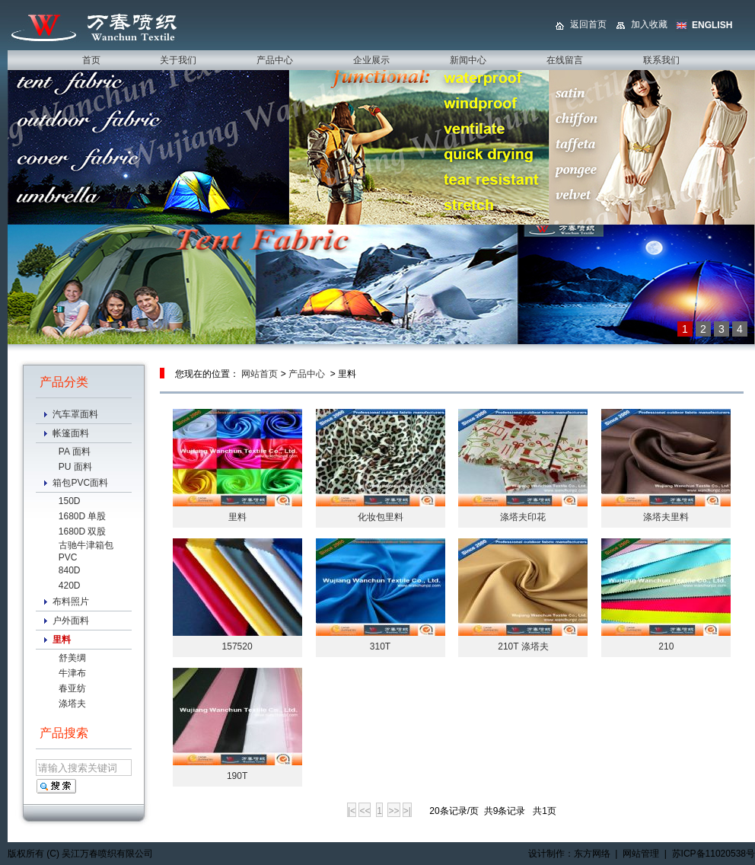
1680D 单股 (83, 516)
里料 (237, 517)
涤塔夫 (72, 703)
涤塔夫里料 (666, 517)
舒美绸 (72, 658)
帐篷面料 (71, 433)
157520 (237, 646)
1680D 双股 (83, 531)
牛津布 (72, 673)
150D (70, 501)
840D (70, 570)
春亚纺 (72, 688)
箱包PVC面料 (80, 482)
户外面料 (71, 620)
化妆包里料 (380, 517)
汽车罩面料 (75, 414)
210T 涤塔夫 (523, 646)
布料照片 (71, 601)
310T (380, 646)
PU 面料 (75, 466)
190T (237, 776)
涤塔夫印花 (523, 517)
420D (70, 585)
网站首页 (259, 374)
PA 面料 (75, 451)
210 (666, 646)
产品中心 (306, 374)
